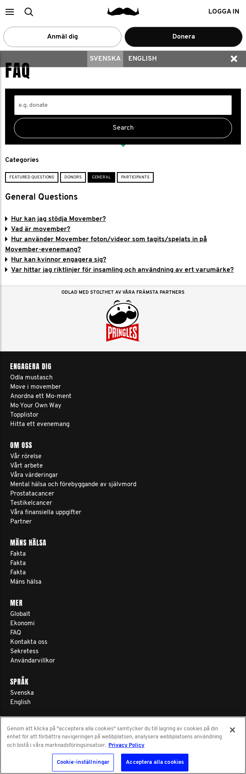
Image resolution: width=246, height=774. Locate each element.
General (101, 177)
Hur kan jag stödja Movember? (55, 219)
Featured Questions (31, 177)
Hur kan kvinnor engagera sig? (55, 259)
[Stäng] (232, 730)
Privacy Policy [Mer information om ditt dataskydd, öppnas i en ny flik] (126, 745)
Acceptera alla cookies (155, 762)
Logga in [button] (223, 11)
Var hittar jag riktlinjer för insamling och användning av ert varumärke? (119, 270)
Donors (72, 177)
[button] (9, 11)
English (142, 59)
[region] (123, 745)
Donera (183, 36)
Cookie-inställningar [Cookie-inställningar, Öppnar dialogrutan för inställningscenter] (83, 762)
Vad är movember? (37, 229)
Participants (135, 177)
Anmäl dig (62, 36)
